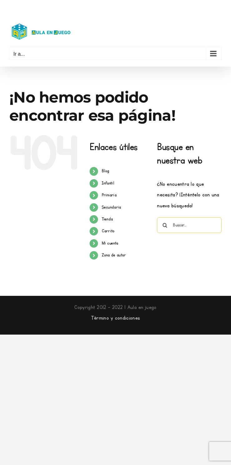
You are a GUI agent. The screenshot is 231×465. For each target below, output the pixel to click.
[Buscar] (165, 225)
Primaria (109, 195)
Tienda (107, 219)
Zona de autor (114, 255)
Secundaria (111, 207)
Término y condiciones (115, 318)
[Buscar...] (189, 225)
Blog (105, 171)
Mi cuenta (110, 243)
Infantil (108, 183)
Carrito (108, 231)
